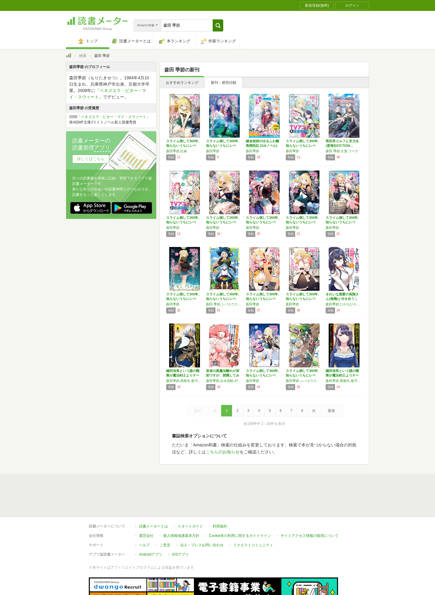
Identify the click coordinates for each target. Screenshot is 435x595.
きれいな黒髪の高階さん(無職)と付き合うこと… (342, 298)
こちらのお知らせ (223, 451)
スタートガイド (190, 498)
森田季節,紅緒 (176, 151)
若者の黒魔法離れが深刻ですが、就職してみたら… (222, 375)
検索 (82, 56)
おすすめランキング (182, 83)
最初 (197, 411)
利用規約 (220, 498)
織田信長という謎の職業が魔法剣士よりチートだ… (182, 375)
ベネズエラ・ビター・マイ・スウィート (113, 117)
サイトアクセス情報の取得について (310, 508)
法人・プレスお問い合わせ (202, 517)
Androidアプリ (150, 526)
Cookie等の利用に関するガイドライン (240, 508)
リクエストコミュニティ (253, 517)
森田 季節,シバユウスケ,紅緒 (224, 304)
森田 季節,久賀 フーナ (342, 151)
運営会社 (146, 508)
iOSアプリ (180, 526)
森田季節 (212, 151)
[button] (218, 25)
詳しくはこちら (91, 158)
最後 (331, 411)
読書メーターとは (153, 498)
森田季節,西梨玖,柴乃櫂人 (184, 381)
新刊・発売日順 (223, 83)
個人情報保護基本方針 (181, 508)
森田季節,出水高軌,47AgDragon (224, 381)
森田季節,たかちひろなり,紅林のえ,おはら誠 (344, 304)
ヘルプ (144, 517)
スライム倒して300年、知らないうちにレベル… (183, 145)
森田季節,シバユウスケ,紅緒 (304, 381)
